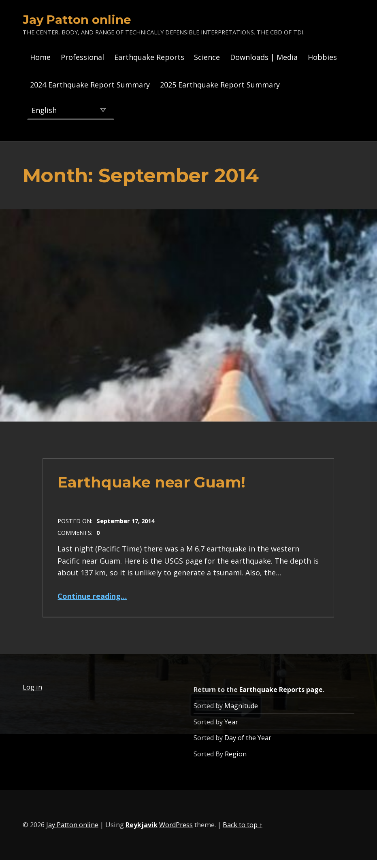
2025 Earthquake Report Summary (220, 84)
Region (236, 753)
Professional (82, 57)
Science (207, 57)
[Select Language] (70, 110)
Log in (32, 687)
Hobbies (322, 57)
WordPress (176, 824)
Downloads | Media (264, 57)
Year (231, 721)
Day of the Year (247, 737)
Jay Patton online (77, 20)
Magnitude (241, 705)
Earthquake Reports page (281, 689)
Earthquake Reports (149, 57)
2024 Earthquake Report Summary (90, 84)
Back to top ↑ (242, 824)
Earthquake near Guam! (151, 482)
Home (40, 57)
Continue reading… (92, 596)
